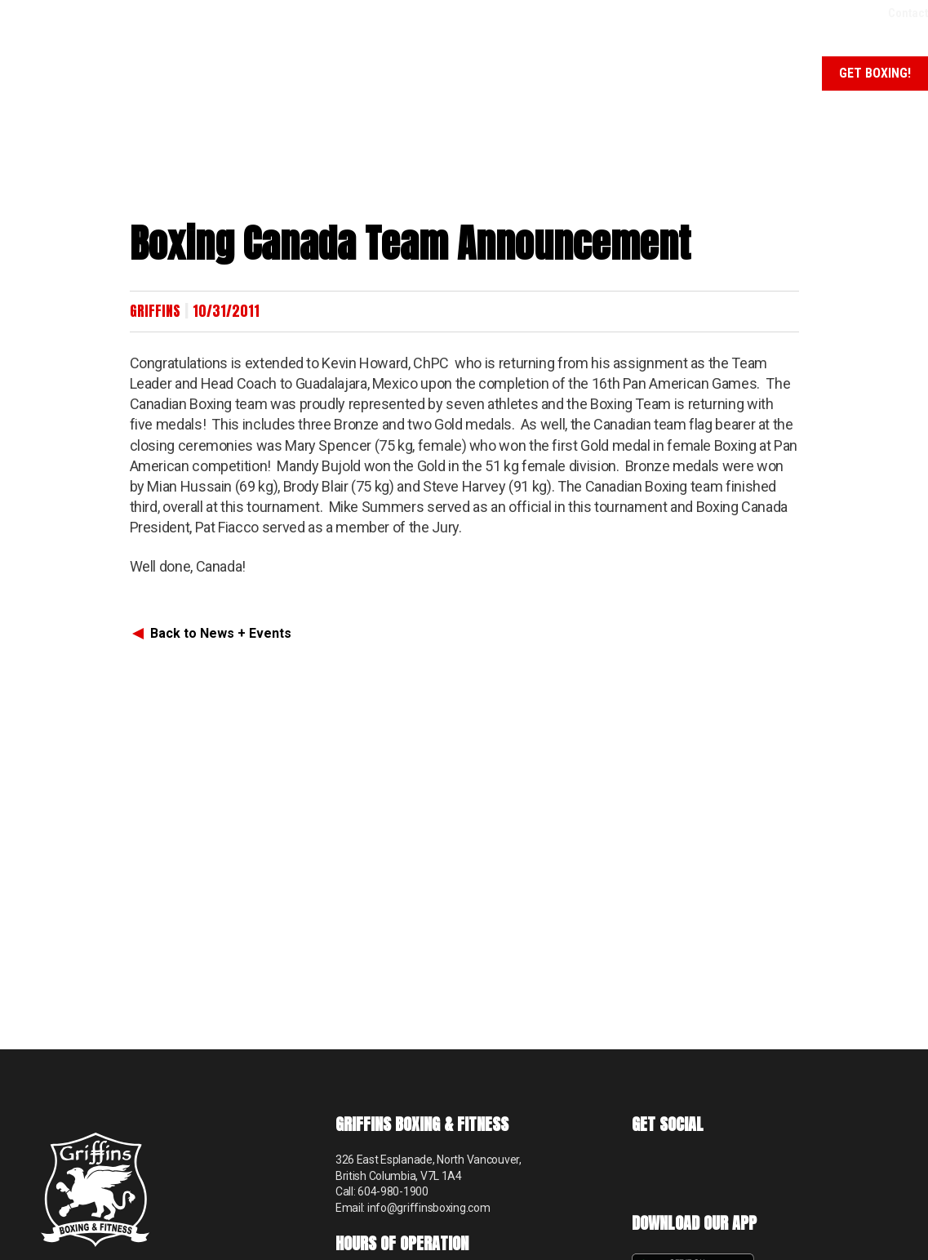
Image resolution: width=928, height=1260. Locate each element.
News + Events (680, 73)
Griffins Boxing (69, 69)
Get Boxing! (875, 73)
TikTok (687, 1169)
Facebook (646, 1169)
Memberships (575, 73)
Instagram (727, 1169)
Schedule (773, 73)
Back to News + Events (220, 633)
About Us (346, 73)
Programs (455, 73)
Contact (908, 13)
